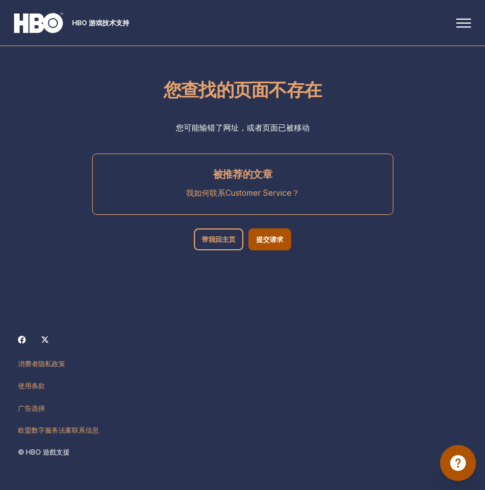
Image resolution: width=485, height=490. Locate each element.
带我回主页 (218, 239)
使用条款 (31, 385)
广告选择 (31, 408)
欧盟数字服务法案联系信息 (58, 430)
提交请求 (270, 239)
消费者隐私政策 (41, 363)
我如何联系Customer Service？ (243, 192)
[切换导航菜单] (460, 23)
